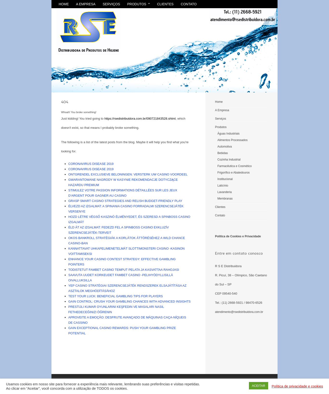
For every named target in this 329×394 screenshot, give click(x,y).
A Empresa (85, 4)
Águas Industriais (228, 133)
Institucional (225, 179)
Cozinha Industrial (228, 159)
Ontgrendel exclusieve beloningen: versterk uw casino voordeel (128, 174)
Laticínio (222, 185)
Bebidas (222, 153)
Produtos (138, 4)
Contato (189, 4)
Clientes (165, 4)
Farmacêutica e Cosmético (234, 166)
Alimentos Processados (232, 140)
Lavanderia (224, 192)
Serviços (111, 4)
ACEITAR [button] (258, 386)
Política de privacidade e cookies (297, 386)
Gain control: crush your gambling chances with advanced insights (129, 301)
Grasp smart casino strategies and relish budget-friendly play (125, 201)
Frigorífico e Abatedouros (233, 172)
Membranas (225, 198)
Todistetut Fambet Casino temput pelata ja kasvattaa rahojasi (123, 269)
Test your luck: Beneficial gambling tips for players (115, 296)
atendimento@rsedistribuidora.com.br (239, 312)
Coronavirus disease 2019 (91, 164)
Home (64, 4)
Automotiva (224, 146)
